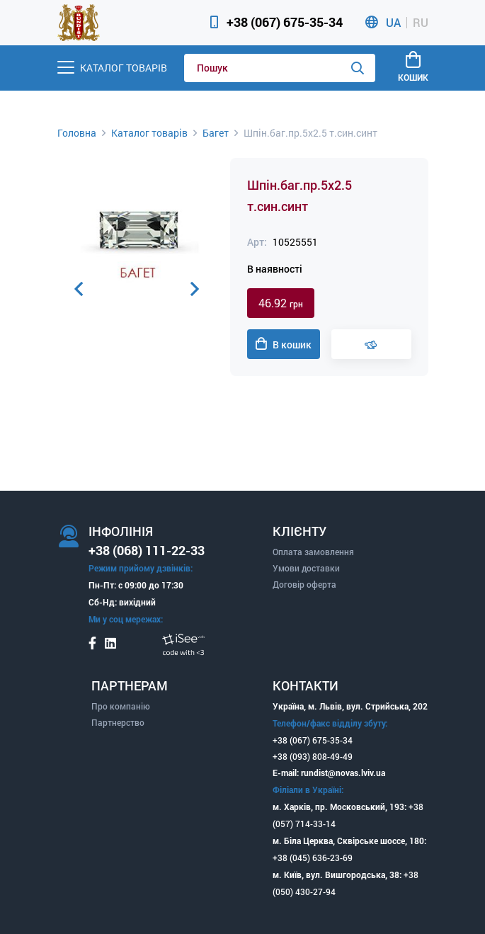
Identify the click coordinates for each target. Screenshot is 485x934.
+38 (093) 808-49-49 (313, 756)
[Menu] (112, 67)
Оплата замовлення (313, 551)
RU (420, 22)
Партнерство (117, 722)
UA (393, 22)
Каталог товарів (149, 132)
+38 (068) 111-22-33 (147, 550)
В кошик (284, 344)
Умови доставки (306, 568)
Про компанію (120, 706)
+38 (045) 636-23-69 (313, 857)
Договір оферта (304, 584)
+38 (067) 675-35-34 (285, 21)
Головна (76, 132)
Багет (215, 132)
